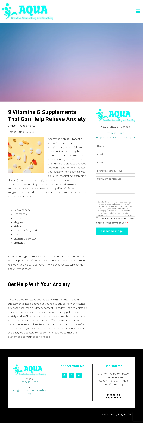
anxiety (12, 125)
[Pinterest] (79, 375)
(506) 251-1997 (115, 133)
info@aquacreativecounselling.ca (115, 137)
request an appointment (113, 396)
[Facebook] (64, 375)
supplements (27, 125)
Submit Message (112, 231)
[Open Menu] (138, 11)
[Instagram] (71, 375)
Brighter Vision (126, 414)
